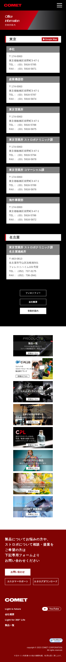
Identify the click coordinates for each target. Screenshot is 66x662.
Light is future (13, 608)
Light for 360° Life (15, 619)
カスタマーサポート (17, 581)
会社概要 (33, 302)
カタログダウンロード (45, 581)
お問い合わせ (18, 572)
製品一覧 (9, 625)
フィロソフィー (33, 293)
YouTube (54, 608)
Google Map (51, 39)
